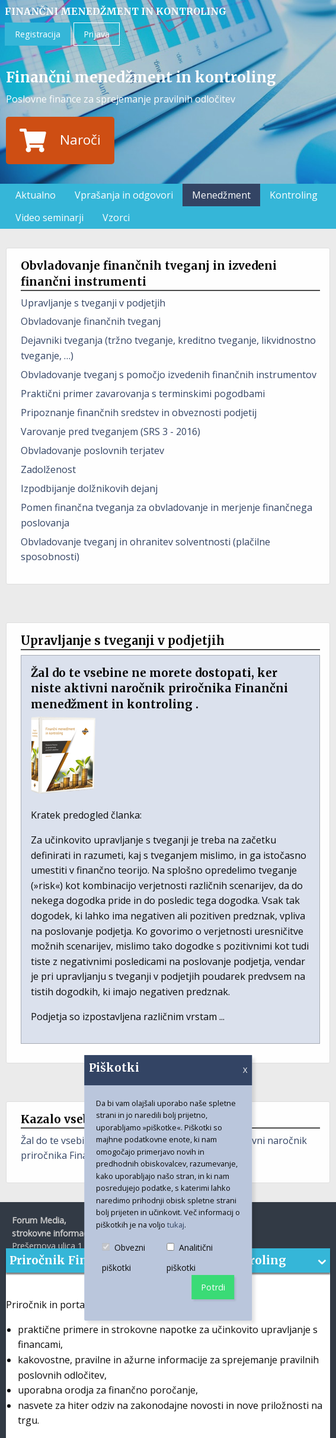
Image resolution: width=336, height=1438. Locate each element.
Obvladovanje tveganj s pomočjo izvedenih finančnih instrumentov (168, 374)
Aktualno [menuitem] (35, 195)
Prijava (97, 34)
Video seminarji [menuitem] (49, 217)
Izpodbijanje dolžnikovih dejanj (89, 488)
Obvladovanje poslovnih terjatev (92, 450)
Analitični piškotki (200, 1258)
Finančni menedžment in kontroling (115, 11)
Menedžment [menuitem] (221, 195)
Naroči (60, 140)
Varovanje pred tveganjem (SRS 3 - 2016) (110, 431)
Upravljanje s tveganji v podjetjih (93, 302)
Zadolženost (48, 469)
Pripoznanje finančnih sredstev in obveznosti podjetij (139, 412)
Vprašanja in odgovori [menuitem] (124, 195)
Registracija (37, 34)
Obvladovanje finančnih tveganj (91, 321)
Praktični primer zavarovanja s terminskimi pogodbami (143, 393)
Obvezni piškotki (134, 1258)
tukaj (175, 1224)
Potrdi (213, 1287)
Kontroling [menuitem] (294, 195)
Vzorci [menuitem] (116, 217)
